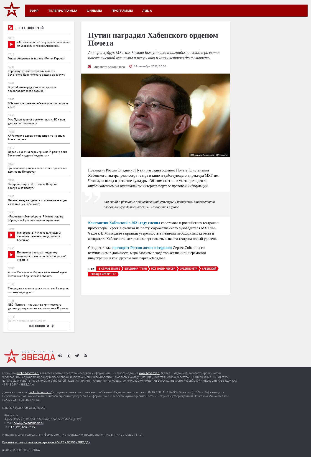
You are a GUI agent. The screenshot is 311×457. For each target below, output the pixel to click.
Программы (122, 11)
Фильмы (94, 11)
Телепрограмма (62, 11)
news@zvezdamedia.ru (28, 423)
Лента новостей (26, 28)
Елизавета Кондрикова (109, 67)
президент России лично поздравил (142, 248)
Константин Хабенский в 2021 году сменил (124, 223)
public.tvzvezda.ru (27, 373)
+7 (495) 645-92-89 (23, 427)
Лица (147, 11)
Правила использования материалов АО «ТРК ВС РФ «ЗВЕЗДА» (46, 442)
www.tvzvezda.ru (149, 373)
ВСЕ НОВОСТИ (42, 326)
